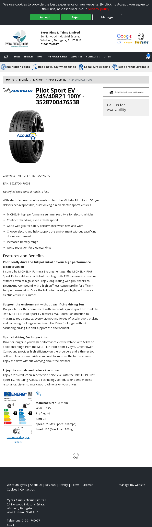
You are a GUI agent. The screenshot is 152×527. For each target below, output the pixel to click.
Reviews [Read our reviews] (50, 485)
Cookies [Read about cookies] (12, 489)
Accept (45, 17)
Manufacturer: (46, 403)
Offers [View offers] (107, 56)
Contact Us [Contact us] (93, 56)
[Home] (6, 57)
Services (28, 56)
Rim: (39, 419)
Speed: (40, 424)
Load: (39, 429)
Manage (107, 17)
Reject (76, 17)
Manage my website (132, 485)
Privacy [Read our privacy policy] (63, 485)
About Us (76, 56)
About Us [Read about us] (36, 485)
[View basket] (147, 57)
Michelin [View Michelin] (38, 79)
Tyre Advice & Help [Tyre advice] (56, 56)
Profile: (41, 413)
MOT (39, 56)
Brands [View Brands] (23, 79)
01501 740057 (50, 44)
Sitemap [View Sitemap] (88, 485)
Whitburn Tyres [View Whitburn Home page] (17, 485)
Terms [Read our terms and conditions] (75, 485)
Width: (40, 408)
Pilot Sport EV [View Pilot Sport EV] (57, 79)
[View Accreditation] (141, 38)
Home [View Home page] (10, 79)
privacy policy (98, 9)
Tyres (17, 56)
